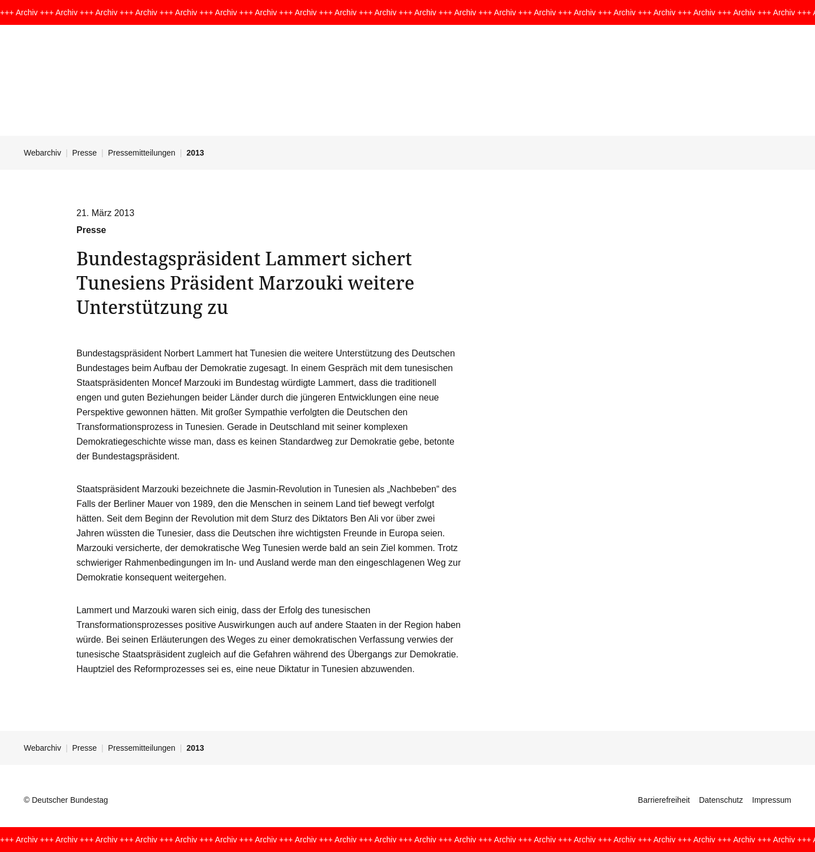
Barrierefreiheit (664, 799)
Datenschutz (721, 799)
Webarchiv (42, 152)
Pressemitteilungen (141, 152)
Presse (84, 152)
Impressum (771, 799)
